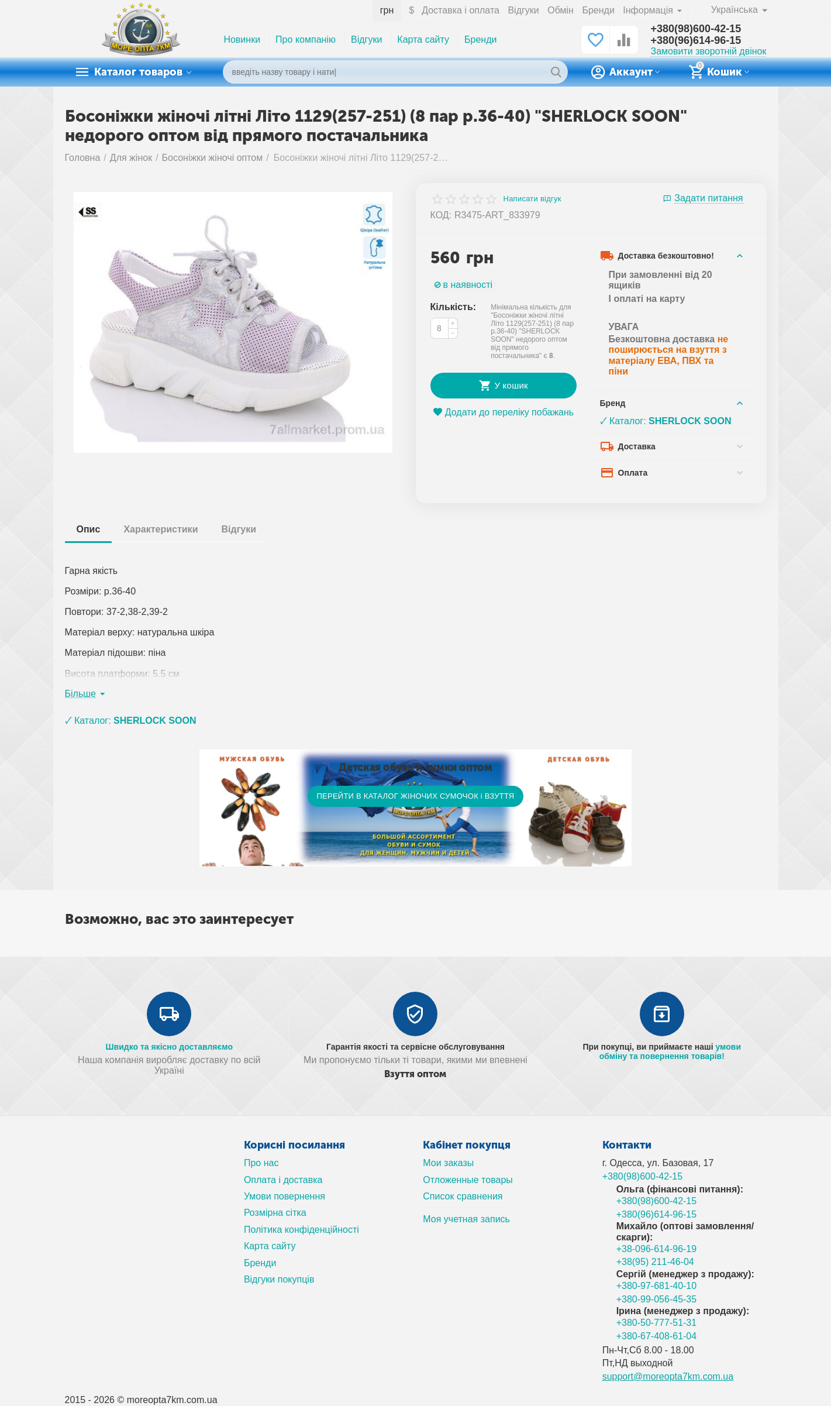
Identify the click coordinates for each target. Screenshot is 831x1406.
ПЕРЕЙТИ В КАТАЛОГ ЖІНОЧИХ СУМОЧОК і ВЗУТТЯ (415, 796)
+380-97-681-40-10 (656, 1286)
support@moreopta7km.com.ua (668, 1376)
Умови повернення (284, 1196)
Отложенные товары (468, 1180)
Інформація (649, 10)
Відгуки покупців (279, 1279)
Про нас (261, 1163)
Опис (89, 529)
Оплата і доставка (283, 1180)
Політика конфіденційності (301, 1230)
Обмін (560, 10)
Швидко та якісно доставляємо (169, 1046)
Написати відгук (532, 199)
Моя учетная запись (466, 1219)
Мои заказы (448, 1163)
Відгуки (523, 10)
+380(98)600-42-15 (695, 29)
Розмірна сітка (275, 1213)
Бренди (598, 10)
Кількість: (453, 307)
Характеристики (160, 529)
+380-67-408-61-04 (656, 1336)
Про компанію (305, 39)
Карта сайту (423, 39)
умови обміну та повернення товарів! (670, 1051)
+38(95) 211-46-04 (655, 1262)
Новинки (241, 39)
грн (387, 10)
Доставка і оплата (460, 10)
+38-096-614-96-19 (656, 1249)
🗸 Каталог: (666, 421)
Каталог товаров (138, 72)
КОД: (441, 215)
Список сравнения (462, 1196)
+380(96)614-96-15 (695, 40)
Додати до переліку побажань (503, 412)
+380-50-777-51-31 (656, 1323)
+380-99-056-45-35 (656, 1299)
